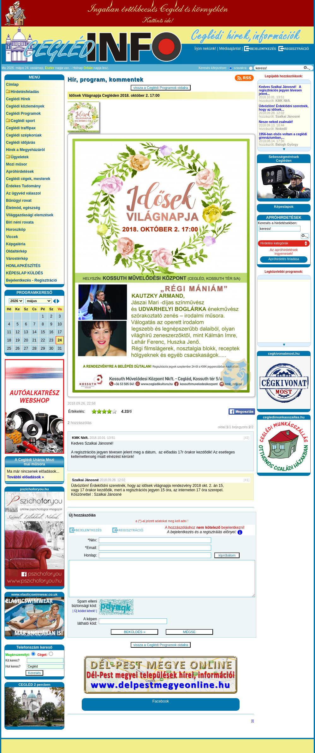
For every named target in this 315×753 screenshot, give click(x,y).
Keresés (34, 673)
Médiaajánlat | (231, 48)
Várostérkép (17, 258)
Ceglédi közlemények (25, 106)
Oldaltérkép (16, 251)
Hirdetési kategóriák (274, 243)
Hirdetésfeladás (22, 92)
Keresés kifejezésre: (213, 68)
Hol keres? (13, 666)
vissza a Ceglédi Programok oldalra (160, 88)
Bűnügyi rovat (19, 200)
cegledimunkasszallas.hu (284, 417)
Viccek (12, 237)
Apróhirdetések (20, 171)
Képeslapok (284, 206)
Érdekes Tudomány (23, 186)
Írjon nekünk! (205, 48)
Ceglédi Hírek (18, 99)
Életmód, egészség (23, 208)
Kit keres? (12, 660)
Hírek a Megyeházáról (25, 150)
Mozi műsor (16, 164)
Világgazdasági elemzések (29, 215)
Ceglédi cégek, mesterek (28, 179)
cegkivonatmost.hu (284, 353)
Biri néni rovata (19, 222)
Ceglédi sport (20, 121)
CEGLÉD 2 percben (35, 684)
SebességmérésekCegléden (284, 158)
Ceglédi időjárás (20, 142)
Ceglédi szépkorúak (24, 135)
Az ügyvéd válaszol (23, 193)
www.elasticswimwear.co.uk (34, 594)
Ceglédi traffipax (21, 128)
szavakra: (240, 68)
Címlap (12, 84)
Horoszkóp (16, 229)
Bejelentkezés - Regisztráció (31, 280)
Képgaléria (15, 244)
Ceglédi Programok (23, 113)
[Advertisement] (284, 498)
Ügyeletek (17, 157)
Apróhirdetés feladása (283, 259)
